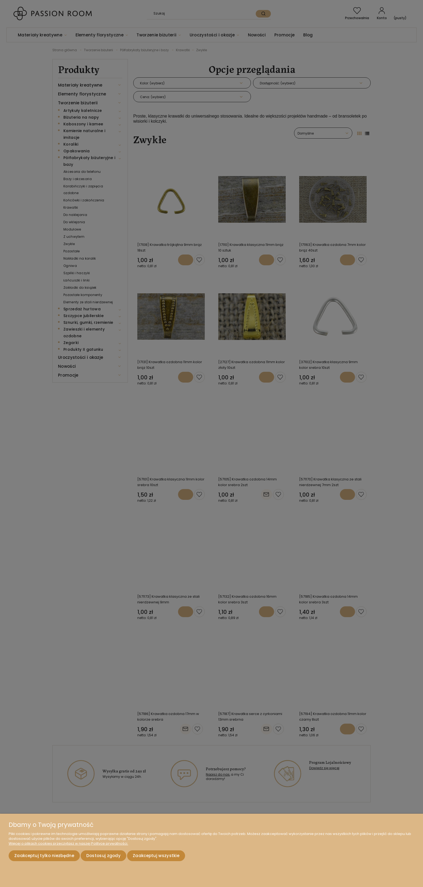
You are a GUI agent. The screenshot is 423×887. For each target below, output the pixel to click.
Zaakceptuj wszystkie (156, 855)
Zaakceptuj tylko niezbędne (44, 855)
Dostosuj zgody (103, 855)
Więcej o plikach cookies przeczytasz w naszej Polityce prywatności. (68, 843)
